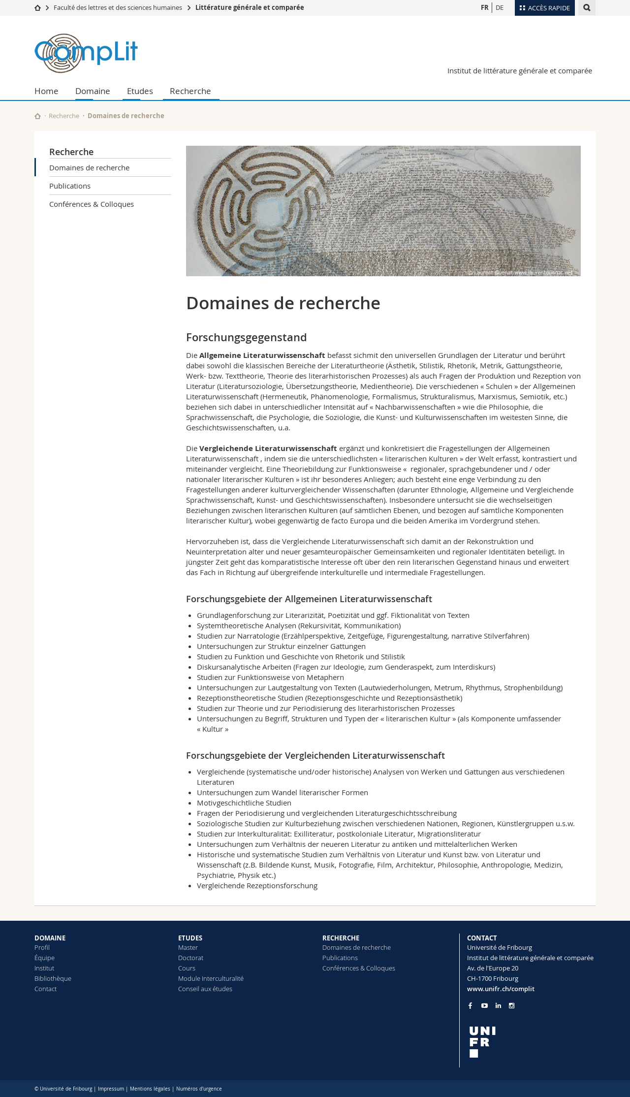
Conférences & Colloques (91, 204)
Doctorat (190, 957)
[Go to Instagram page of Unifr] (511, 1005)
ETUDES (190, 938)
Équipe (44, 957)
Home (46, 91)
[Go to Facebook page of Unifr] (470, 1005)
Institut (44, 968)
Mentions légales (150, 1089)
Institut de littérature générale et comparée (519, 70)
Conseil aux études (205, 988)
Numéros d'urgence (199, 1089)
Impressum (111, 1089)
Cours (186, 968)
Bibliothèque (52, 978)
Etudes (140, 91)
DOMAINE (49, 938)
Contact (45, 988)
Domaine (92, 91)
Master (188, 947)
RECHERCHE (340, 938)
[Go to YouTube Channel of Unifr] (484, 1005)
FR (485, 7)
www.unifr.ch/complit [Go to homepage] (501, 988)
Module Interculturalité (211, 978)
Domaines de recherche (89, 167)
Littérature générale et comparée (249, 7)
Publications (70, 186)
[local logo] (531, 1042)
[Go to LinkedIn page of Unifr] (498, 1005)
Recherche (190, 91)
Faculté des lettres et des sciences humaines (118, 7)
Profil (42, 947)
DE (500, 7)
